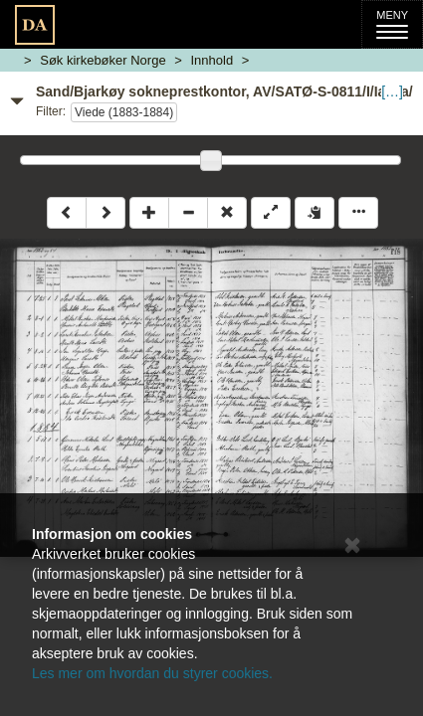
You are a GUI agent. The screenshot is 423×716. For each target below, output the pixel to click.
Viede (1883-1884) (124, 112)
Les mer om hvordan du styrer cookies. (152, 673)
